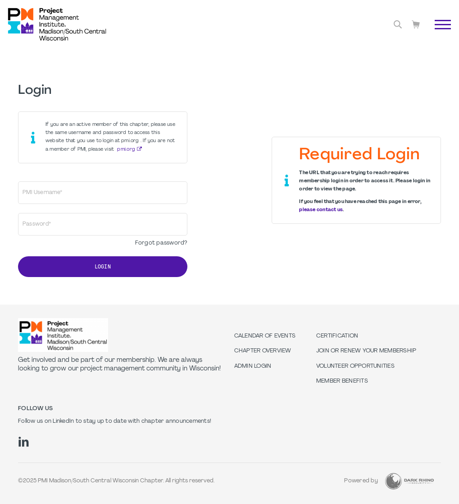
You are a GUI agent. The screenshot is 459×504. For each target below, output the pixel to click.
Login (103, 267)
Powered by (361, 481)
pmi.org (126, 149)
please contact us (321, 210)
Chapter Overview (262, 351)
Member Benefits (342, 381)
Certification (337, 336)
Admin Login (253, 366)
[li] (23, 442)
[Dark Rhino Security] (409, 481)
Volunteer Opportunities (355, 366)
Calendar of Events (265, 336)
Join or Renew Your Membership (366, 351)
